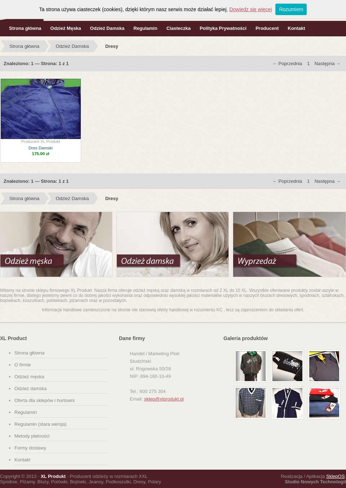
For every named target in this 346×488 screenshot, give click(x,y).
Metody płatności (32, 436)
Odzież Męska (65, 28)
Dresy (111, 46)
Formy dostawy (30, 448)
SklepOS (335, 476)
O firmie (22, 364)
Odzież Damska (107, 28)
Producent (267, 28)
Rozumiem (291, 9)
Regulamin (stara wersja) (40, 424)
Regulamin (145, 28)
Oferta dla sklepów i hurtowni (44, 400)
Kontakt (296, 28)
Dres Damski (40, 147)
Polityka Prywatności (223, 28)
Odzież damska (30, 388)
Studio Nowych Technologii (315, 481)
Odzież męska (29, 376)
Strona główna (25, 28)
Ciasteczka (179, 28)
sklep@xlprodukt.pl (164, 399)
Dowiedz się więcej (250, 9)
